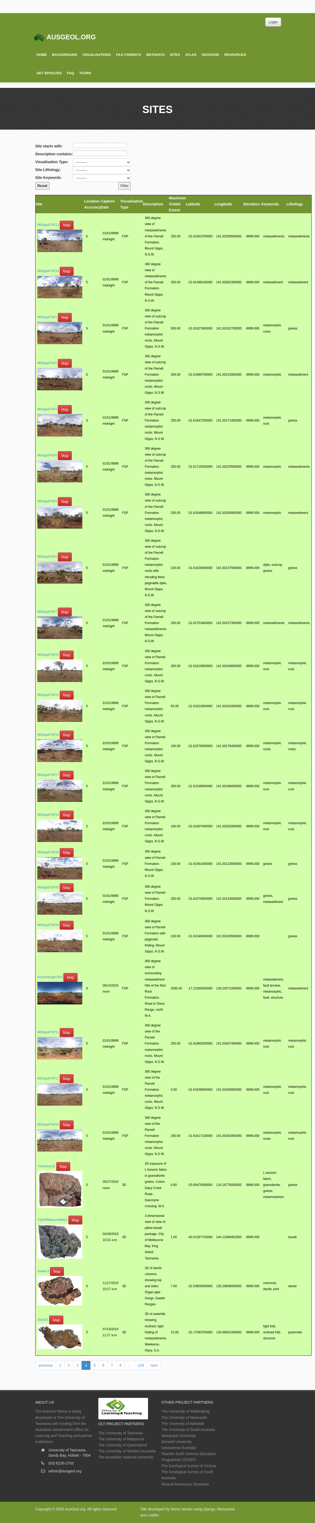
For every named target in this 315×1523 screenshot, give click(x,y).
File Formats (128, 55)
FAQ (70, 73)
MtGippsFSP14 (48, 271)
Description (153, 204)
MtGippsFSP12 (48, 1078)
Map (66, 225)
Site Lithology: (48, 170)
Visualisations (96, 55)
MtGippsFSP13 (48, 225)
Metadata (155, 55)
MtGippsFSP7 (47, 612)
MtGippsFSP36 (48, 852)
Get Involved (49, 73)
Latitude (193, 204)
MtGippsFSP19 (48, 815)
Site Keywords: (48, 177)
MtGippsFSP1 (47, 317)
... (129, 1365)
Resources (235, 55)
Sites (175, 55)
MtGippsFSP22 (48, 695)
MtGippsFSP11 (48, 1032)
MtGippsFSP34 (48, 925)
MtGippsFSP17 (48, 775)
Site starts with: (49, 146)
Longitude (223, 204)
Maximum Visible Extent (177, 204)
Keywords (270, 204)
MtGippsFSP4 (47, 501)
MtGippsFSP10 (48, 1124)
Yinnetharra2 (46, 1166)
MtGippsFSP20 (48, 655)
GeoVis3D (210, 55)
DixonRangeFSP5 (50, 977)
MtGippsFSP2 (47, 556)
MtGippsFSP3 (47, 409)
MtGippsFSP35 (48, 887)
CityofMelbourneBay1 (52, 1220)
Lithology (294, 204)
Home (42, 55)
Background (64, 55)
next (153, 1365)
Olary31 (42, 1320)
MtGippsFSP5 (47, 363)
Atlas (190, 55)
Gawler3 (43, 1271)
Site (38, 204)
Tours (85, 73)
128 (141, 1365)
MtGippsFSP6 (47, 455)
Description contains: (54, 154)
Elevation (251, 204)
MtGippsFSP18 (48, 735)
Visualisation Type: (51, 162)
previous (46, 1365)
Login (273, 22)
